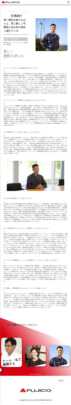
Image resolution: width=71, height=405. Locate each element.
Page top (61, 380)
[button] (30, 374)
